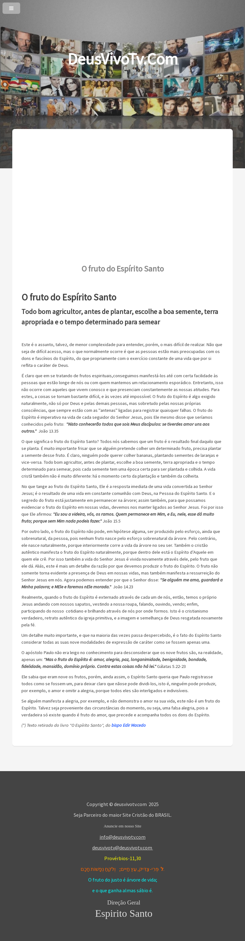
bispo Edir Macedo (128, 725)
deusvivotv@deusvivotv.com (122, 847)
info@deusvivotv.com (122, 837)
